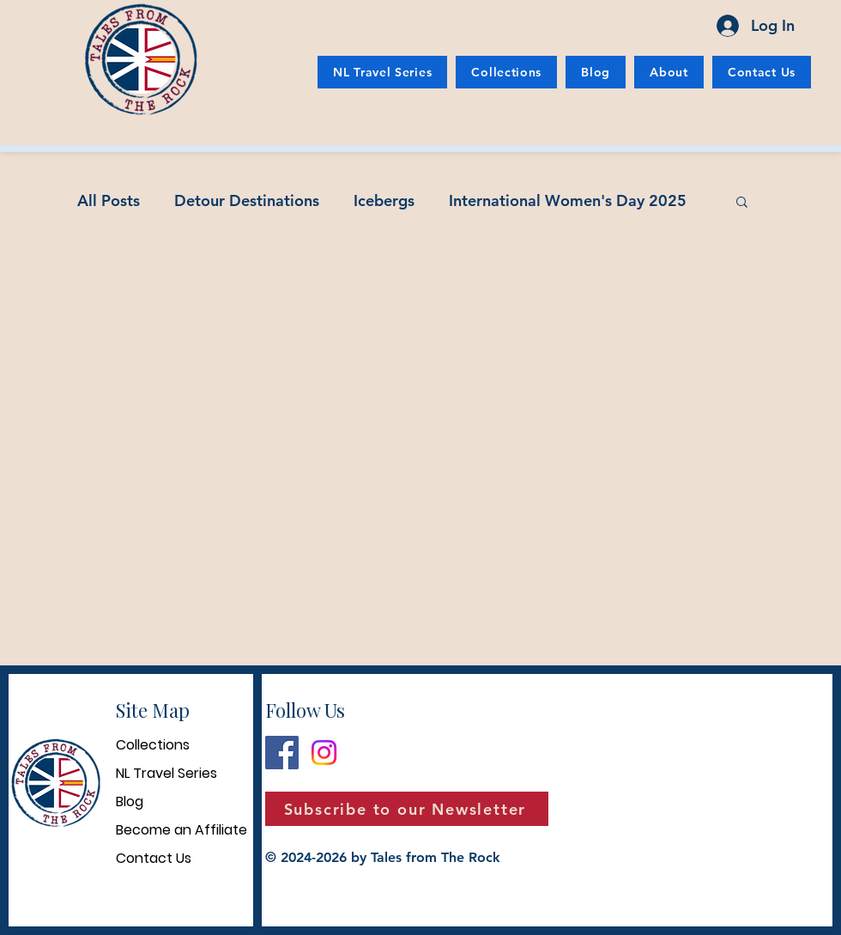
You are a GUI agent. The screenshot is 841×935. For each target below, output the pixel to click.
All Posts (108, 200)
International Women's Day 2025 (568, 200)
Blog (129, 801)
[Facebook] (282, 752)
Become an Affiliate (181, 830)
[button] (742, 203)
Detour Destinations (246, 200)
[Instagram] (324, 752)
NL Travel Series (166, 773)
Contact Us (153, 858)
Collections (153, 745)
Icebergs (384, 200)
